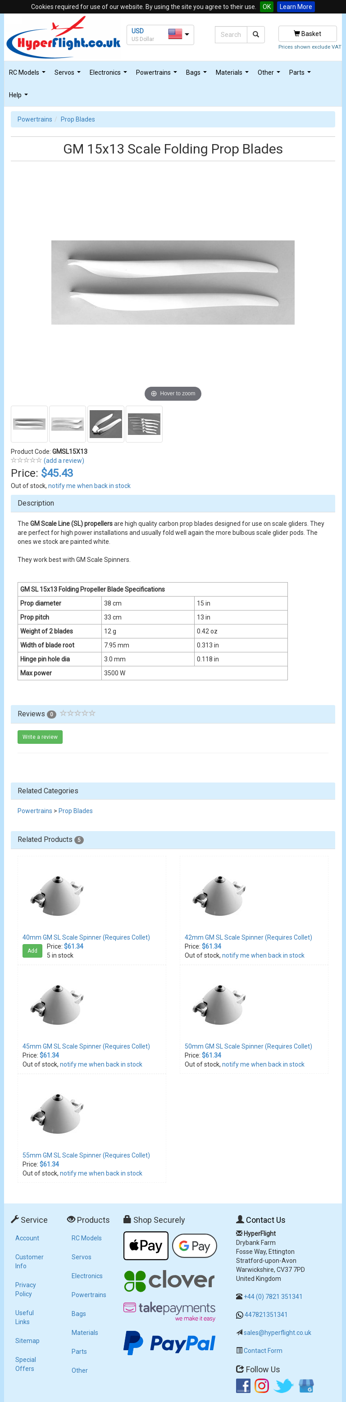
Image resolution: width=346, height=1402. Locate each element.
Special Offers (25, 1364)
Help (19, 97)
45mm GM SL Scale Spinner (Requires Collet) (86, 1046)
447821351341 (266, 1314)
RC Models (28, 75)
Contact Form (263, 1350)
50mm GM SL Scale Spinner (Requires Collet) (248, 1046)
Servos (69, 75)
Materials (233, 75)
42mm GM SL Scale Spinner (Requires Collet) (248, 937)
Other (270, 75)
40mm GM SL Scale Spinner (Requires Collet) (86, 937)
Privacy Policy (25, 1289)
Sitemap (27, 1340)
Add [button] (32, 951)
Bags (197, 75)
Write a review (40, 737)
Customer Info (29, 1261)
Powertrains (157, 75)
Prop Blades (78, 119)
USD (138, 31)
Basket (307, 33)
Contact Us (266, 1220)
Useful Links (24, 1317)
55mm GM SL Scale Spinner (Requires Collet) (86, 1155)
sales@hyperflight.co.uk (277, 1332)
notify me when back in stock (89, 485)
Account (27, 1238)
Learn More (296, 6)
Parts (301, 75)
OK (267, 6)
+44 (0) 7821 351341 (273, 1296)
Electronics (109, 75)
